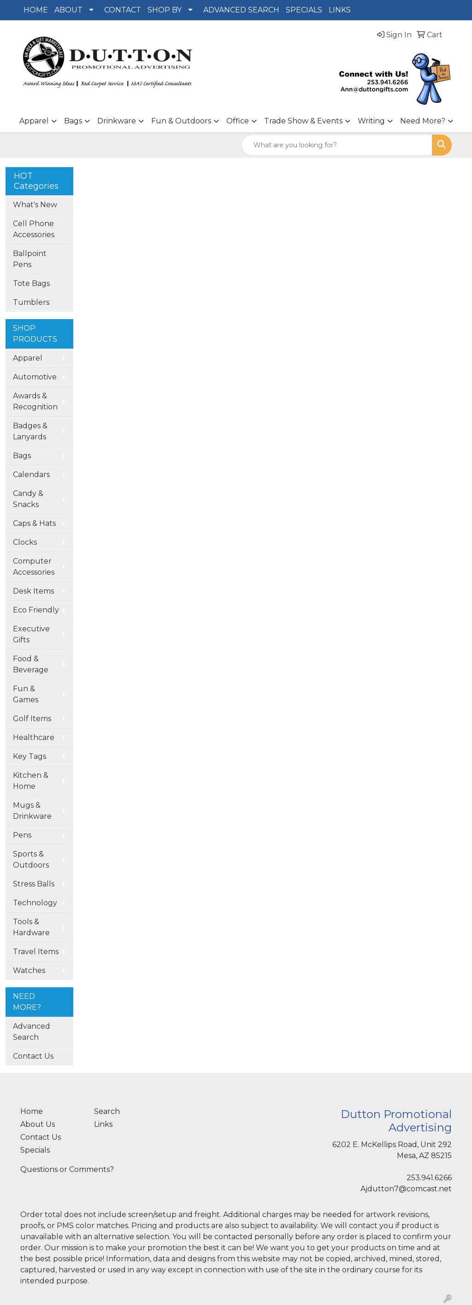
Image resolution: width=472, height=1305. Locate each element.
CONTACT (122, 10)
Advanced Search (31, 1032)
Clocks (25, 542)
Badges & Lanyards (30, 431)
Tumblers (31, 302)
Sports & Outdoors (31, 859)
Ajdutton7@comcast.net (406, 1188)
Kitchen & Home (30, 781)
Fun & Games (25, 694)
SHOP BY (165, 10)
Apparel (34, 121)
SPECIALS (304, 10)
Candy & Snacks (28, 499)
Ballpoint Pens (30, 259)
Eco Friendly (36, 610)
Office (237, 121)
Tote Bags (31, 283)
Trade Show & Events (303, 121)
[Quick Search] (337, 145)
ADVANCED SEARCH (241, 10)
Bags (73, 121)
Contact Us (33, 1056)
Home (31, 1111)
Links (103, 1124)
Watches (29, 970)
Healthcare (33, 737)
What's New (35, 204)
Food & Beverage (30, 664)
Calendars (31, 474)
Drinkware (116, 121)
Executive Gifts (31, 634)
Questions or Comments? (67, 1169)
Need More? (422, 121)
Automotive (35, 377)
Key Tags (29, 756)
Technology (35, 902)
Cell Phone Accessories (33, 229)
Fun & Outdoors (181, 121)
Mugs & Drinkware (32, 811)
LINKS (340, 10)
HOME (36, 10)
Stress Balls (33, 884)
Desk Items (33, 591)
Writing (371, 121)
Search (107, 1111)
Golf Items (32, 718)
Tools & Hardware (31, 927)
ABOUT (68, 10)
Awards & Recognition (35, 401)
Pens (22, 835)
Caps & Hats (34, 523)
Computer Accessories (33, 567)
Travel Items (36, 951)
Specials (35, 1150)
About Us (37, 1124)
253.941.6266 (429, 1177)
